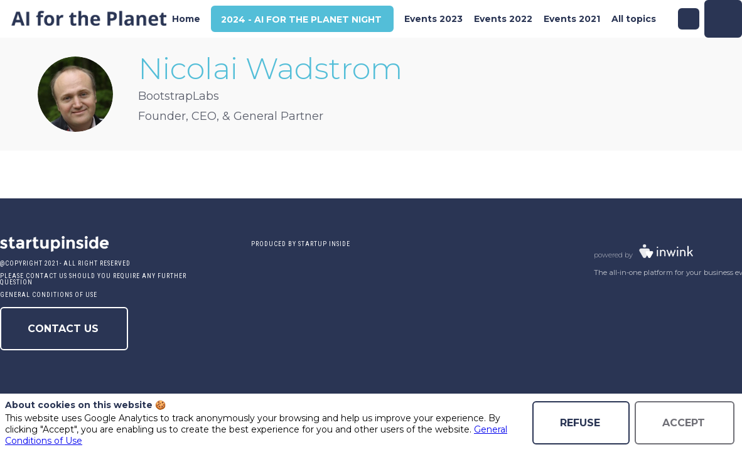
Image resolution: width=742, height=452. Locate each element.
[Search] (688, 19)
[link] (186, 19)
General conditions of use (48, 294)
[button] (302, 19)
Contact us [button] (63, 329)
